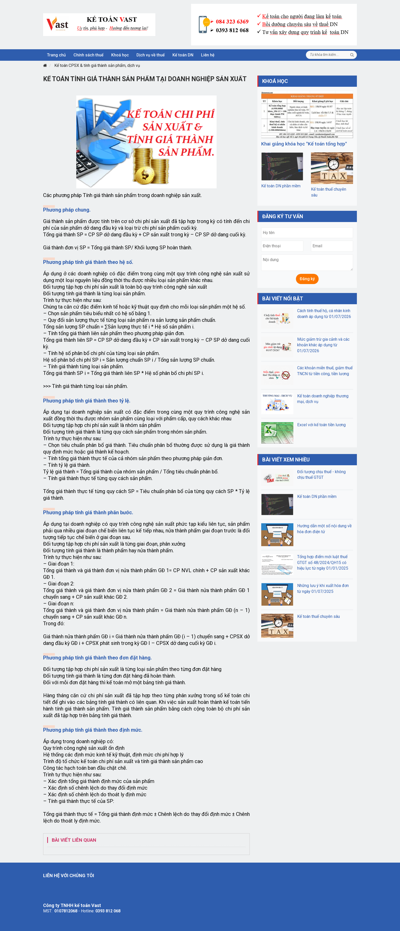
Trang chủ (56, 55)
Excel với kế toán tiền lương (321, 424)
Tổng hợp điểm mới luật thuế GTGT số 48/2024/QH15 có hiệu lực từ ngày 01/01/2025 (322, 562)
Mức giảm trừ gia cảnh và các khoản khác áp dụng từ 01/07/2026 (323, 345)
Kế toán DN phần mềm (281, 185)
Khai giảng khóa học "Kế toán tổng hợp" (304, 144)
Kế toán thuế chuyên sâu (318, 616)
